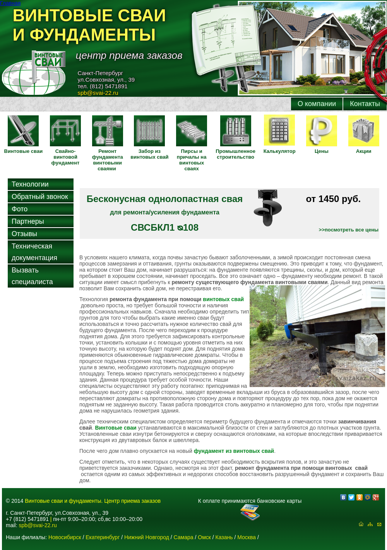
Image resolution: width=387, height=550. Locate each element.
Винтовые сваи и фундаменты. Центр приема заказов (93, 501)
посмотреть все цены (351, 230)
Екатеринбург (103, 537)
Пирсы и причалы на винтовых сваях (192, 159)
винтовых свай (223, 299)
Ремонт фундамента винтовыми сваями (107, 159)
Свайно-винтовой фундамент (65, 157)
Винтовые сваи (23, 151)
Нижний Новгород (146, 537)
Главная (10, 3)
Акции (364, 151)
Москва (246, 537)
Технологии (30, 184)
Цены (322, 151)
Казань (224, 537)
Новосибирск (64, 537)
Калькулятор (280, 151)
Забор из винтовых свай (149, 154)
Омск (204, 537)
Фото (19, 209)
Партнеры (28, 221)
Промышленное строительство (235, 154)
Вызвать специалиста (32, 276)
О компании (317, 104)
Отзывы (24, 234)
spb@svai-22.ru (38, 525)
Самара (184, 537)
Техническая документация (34, 252)
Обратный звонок (40, 196)
